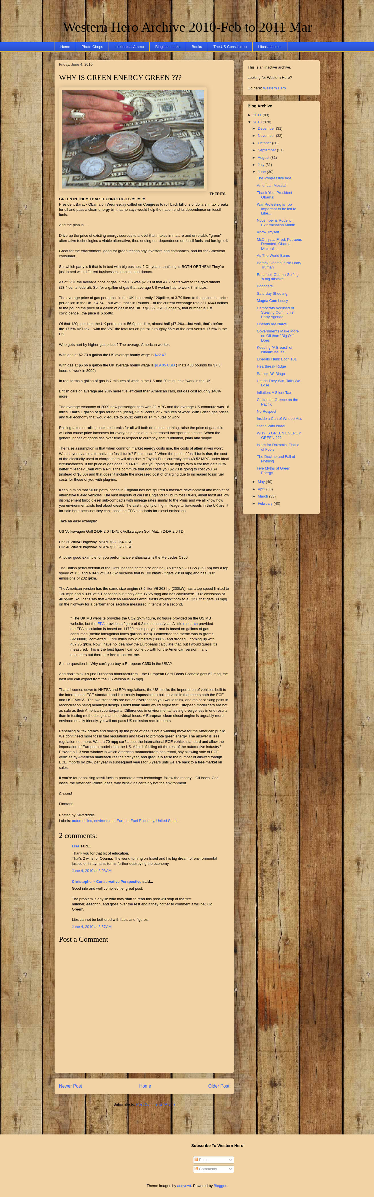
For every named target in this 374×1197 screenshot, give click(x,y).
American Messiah (272, 185)
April (262, 489)
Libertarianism (269, 47)
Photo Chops (92, 47)
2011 (258, 115)
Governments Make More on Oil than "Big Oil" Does (278, 335)
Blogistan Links (167, 47)
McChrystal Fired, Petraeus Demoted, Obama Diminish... (279, 243)
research (191, 623)
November (267, 135)
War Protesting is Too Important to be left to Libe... (276, 208)
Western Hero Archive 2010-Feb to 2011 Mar (187, 27)
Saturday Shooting (272, 293)
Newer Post (70, 1086)
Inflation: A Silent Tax (274, 392)
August (264, 157)
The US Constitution (230, 47)
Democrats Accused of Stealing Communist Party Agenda (275, 312)
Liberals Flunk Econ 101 (277, 359)
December (267, 128)
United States (167, 821)
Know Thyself (268, 232)
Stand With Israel (271, 426)
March (263, 496)
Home (65, 47)
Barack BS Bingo (271, 374)
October (265, 143)
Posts (201, 1160)
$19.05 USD (165, 365)
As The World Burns (273, 255)
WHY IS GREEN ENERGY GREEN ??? (120, 77)
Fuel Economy (142, 821)
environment (104, 821)
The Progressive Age (274, 178)
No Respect (266, 411)
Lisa (75, 846)
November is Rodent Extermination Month (276, 222)
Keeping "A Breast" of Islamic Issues (274, 349)
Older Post (218, 1086)
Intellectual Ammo (129, 47)
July (261, 165)
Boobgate (265, 286)
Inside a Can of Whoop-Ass (279, 418)
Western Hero (274, 88)
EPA (100, 623)
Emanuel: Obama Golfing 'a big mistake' (278, 276)
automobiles (82, 821)
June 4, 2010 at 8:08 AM (92, 871)
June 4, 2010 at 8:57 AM (92, 927)
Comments (206, 1169)
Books (197, 47)
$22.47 (159, 355)
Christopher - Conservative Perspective (106, 881)
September (267, 150)
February (266, 503)
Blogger (220, 1186)
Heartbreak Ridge (271, 366)
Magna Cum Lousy (272, 300)
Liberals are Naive (272, 324)
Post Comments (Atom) (155, 1104)
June (262, 172)
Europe (123, 821)
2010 (258, 122)
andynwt (184, 1186)
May (262, 482)
